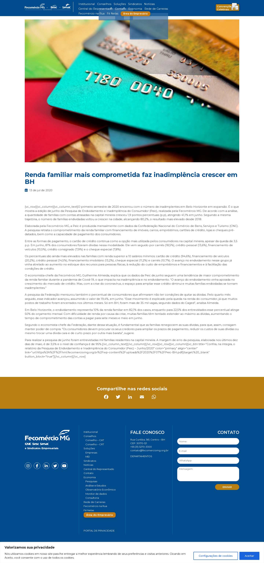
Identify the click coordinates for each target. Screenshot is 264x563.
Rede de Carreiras (101, 9)
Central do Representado (155, 4)
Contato (174, 4)
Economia (83, 9)
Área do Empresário (160, 9)
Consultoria (92, 497)
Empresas (91, 452)
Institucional (84, 4)
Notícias (135, 4)
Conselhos (99, 4)
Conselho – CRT (94, 444)
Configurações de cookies (216, 556)
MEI (87, 456)
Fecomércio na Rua (122, 9)
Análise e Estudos (95, 485)
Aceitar (249, 556)
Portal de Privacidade (99, 530)
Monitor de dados (96, 493)
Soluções (111, 4)
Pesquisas (91, 481)
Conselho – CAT (94, 440)
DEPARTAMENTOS (141, 456)
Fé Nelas (139, 9)
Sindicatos (123, 4)
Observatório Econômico (100, 489)
